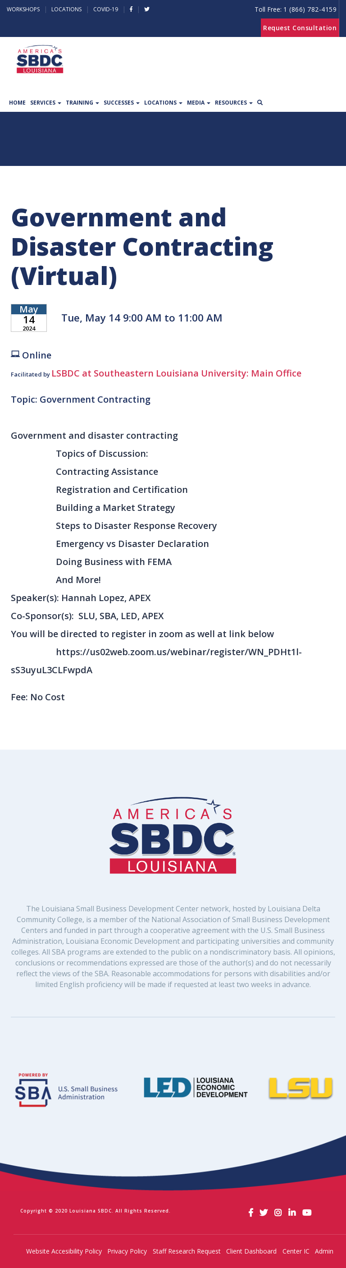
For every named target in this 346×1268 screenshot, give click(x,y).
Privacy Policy (127, 1251)
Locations (66, 9)
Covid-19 (105, 9)
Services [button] (45, 102)
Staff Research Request (187, 1251)
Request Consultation (300, 27)
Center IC (296, 1251)
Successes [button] (122, 102)
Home (17, 102)
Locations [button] (163, 102)
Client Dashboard (251, 1251)
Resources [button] (234, 102)
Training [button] (82, 102)
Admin (324, 1251)
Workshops (23, 9)
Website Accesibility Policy (64, 1251)
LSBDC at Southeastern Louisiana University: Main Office (176, 373)
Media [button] (198, 102)
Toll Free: (296, 9)
